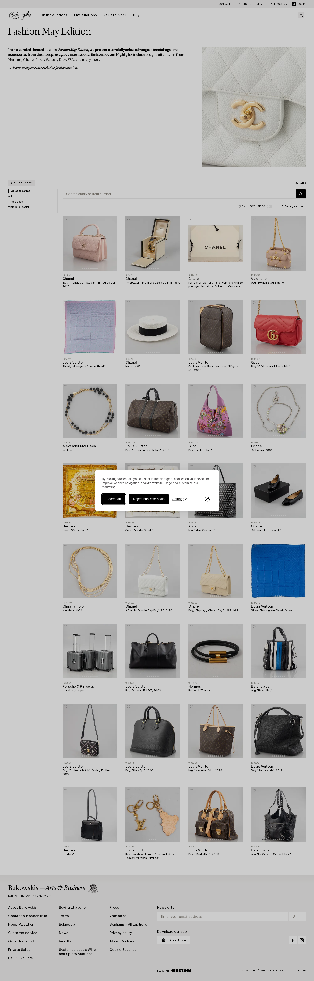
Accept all (114, 499)
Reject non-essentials (149, 499)
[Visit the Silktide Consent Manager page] (207, 499)
